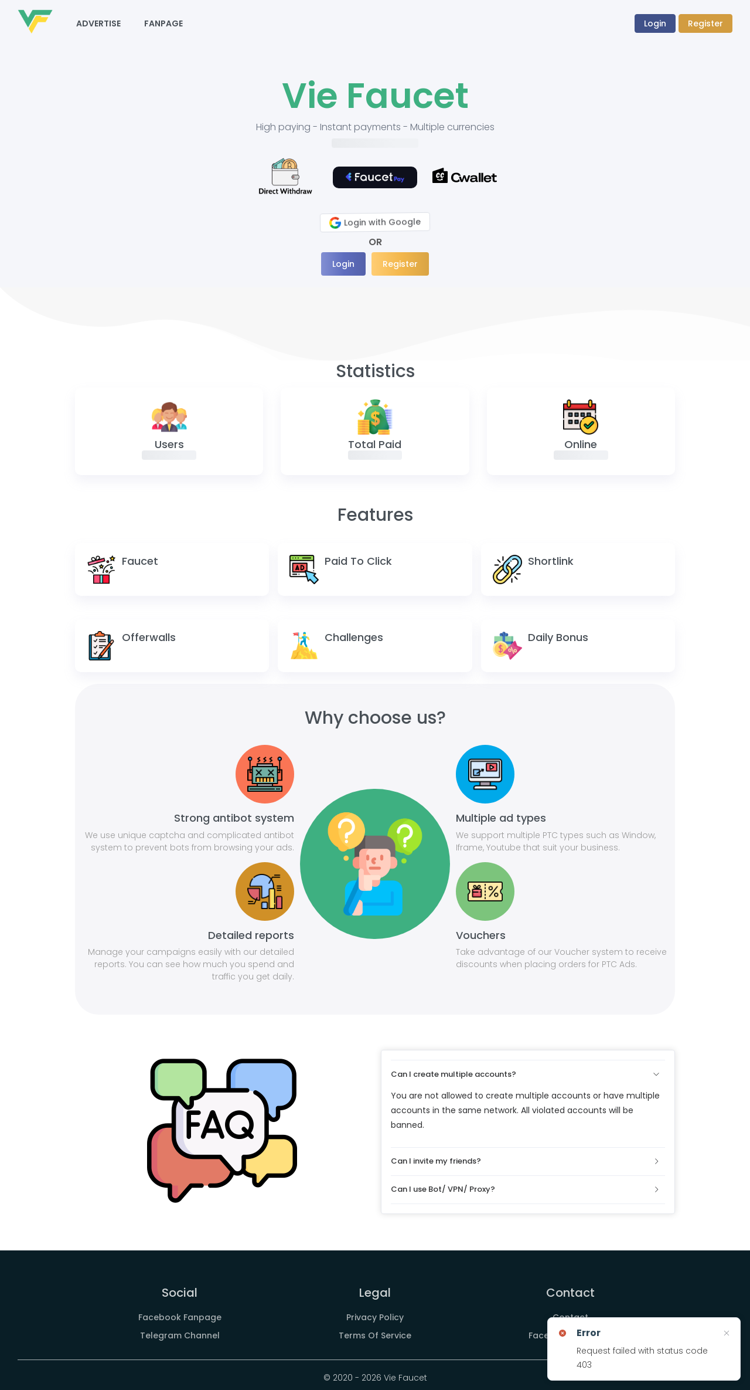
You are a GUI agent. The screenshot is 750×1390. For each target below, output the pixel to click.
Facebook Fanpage (179, 1317)
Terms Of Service (375, 1335)
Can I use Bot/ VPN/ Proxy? (525, 1189)
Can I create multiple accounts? (525, 1074)
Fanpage (163, 23)
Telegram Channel (180, 1335)
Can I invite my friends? (525, 1161)
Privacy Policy (375, 1317)
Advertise (98, 23)
